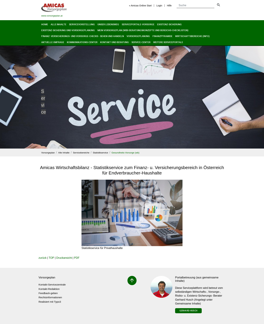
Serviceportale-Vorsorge (138, 24)
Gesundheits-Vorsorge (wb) (125, 152)
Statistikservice (100, 152)
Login (159, 5)
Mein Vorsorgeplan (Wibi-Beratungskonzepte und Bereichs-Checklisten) (142, 30)
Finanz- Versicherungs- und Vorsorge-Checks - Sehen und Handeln (82, 36)
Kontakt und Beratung (114, 42)
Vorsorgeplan (48, 152)
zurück (42, 257)
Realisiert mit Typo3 (50, 301)
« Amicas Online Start (140, 5)
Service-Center (141, 42)
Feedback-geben (48, 293)
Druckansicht (64, 257)
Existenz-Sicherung (169, 24)
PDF (76, 257)
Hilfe (169, 5)
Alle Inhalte (58, 24)
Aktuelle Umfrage (52, 42)
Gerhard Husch (188, 310)
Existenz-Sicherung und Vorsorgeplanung (68, 30)
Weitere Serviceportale (168, 42)
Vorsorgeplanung (138, 36)
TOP (51, 257)
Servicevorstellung (82, 24)
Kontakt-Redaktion (49, 288)
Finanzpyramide (162, 36)
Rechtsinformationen (50, 297)
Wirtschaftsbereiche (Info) (192, 36)
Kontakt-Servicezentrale (52, 284)
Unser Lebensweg (108, 24)
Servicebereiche (81, 152)
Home (44, 24)
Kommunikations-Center (82, 42)
